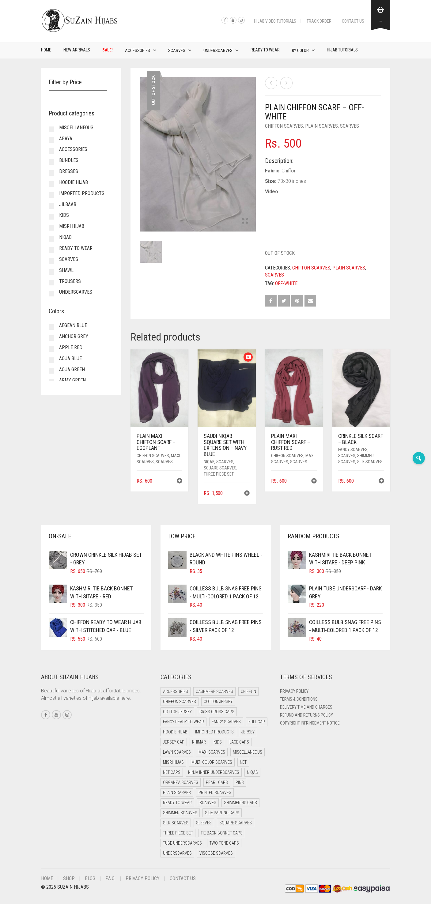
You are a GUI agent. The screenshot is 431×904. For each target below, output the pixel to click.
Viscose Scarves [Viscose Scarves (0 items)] (216, 853)
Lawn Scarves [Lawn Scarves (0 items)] (177, 752)
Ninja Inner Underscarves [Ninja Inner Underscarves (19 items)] (213, 772)
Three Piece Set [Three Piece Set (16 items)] (178, 833)
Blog (90, 878)
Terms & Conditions (299, 699)
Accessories (137, 50)
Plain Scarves (321, 126)
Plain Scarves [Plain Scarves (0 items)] (177, 792)
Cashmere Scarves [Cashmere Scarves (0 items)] (214, 691)
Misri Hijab (71, 226)
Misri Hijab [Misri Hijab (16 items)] (173, 762)
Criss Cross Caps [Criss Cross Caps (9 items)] (216, 711)
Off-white (286, 283)
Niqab (209, 461)
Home (46, 49)
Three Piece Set (219, 474)
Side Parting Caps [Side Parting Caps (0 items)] (222, 812)
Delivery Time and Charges (306, 707)
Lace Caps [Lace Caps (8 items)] (239, 742)
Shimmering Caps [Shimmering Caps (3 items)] (240, 802)
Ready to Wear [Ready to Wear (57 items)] (177, 802)
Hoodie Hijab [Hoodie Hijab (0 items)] (175, 731)
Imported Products (81, 193)
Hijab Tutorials (342, 49)
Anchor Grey (73, 336)
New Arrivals (76, 49)
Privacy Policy (294, 691)
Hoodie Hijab (73, 182)
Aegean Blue (73, 325)
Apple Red (70, 347)
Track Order (319, 21)
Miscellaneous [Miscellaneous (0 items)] (247, 752)
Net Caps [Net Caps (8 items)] (171, 772)
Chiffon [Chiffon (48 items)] (248, 691)
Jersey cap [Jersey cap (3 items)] (173, 742)
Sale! (107, 49)
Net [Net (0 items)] (243, 762)
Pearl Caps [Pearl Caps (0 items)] (217, 782)
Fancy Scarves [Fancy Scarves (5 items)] (226, 721)
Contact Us (353, 21)
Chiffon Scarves (284, 126)
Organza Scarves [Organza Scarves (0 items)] (180, 782)
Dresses (68, 171)
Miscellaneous (76, 127)
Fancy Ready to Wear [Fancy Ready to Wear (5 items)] (183, 721)
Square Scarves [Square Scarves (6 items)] (235, 822)
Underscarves (218, 50)
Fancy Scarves (353, 449)
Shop (69, 878)
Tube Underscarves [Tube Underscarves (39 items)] (182, 843)
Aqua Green (72, 369)
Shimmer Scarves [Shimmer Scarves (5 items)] (180, 812)
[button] (179, 481)
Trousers (70, 281)
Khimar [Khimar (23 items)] (199, 742)
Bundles (68, 160)
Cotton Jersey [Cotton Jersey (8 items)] (177, 711)
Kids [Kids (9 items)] (218, 742)
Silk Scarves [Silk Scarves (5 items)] (175, 822)
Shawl (66, 270)
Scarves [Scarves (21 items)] (207, 802)
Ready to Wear (265, 49)
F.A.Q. (110, 878)
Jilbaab (67, 204)
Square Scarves (220, 467)
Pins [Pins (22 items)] (240, 782)
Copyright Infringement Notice (310, 723)
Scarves (176, 50)
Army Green (72, 380)
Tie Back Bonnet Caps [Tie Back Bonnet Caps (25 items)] (222, 833)
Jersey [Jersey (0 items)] (248, 731)
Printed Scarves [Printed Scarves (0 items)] (214, 792)
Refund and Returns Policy (306, 715)
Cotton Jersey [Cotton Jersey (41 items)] (218, 701)
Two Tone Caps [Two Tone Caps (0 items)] (224, 843)
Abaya (65, 138)
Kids (64, 215)
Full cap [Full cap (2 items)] (256, 721)
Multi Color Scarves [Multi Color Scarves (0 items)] (211, 762)
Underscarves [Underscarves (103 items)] (177, 853)
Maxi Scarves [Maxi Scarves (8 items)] (211, 752)
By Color (300, 50)
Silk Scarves (370, 461)
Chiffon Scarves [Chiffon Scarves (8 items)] (179, 701)
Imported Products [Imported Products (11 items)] (214, 731)
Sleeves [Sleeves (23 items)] (204, 822)
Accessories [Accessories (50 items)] (175, 691)
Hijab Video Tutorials (275, 21)
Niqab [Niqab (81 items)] (252, 772)
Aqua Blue (70, 358)
